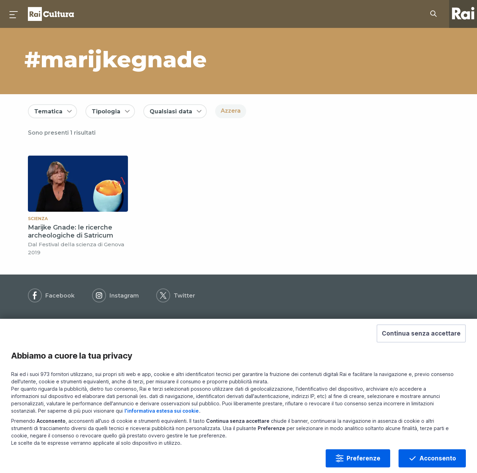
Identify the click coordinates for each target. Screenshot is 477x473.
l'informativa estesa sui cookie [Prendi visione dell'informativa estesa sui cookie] (161, 413)
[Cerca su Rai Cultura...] (435, 14)
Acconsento (437, 461)
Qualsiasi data (171, 111)
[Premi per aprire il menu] (14, 14)
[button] (421, 336)
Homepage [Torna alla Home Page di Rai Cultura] (51, 14)
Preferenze (363, 461)
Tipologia (106, 111)
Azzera (231, 110)
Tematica (48, 111)
